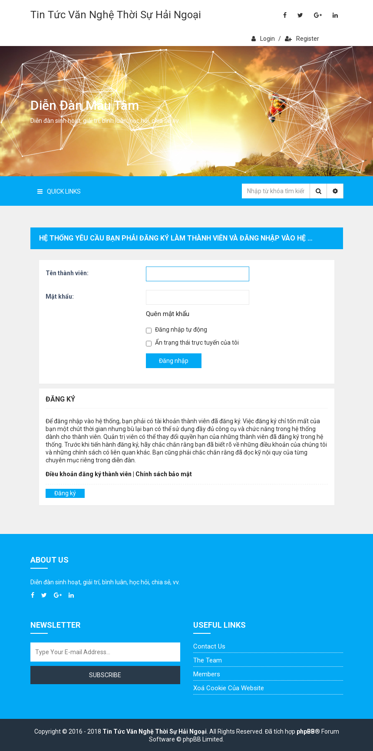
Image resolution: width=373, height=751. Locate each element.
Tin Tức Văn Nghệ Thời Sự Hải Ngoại (115, 15)
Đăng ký (65, 493)
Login (263, 38)
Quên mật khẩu (167, 314)
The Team (207, 660)
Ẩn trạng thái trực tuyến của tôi (192, 342)
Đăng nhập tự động (176, 329)
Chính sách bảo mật (163, 474)
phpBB (306, 731)
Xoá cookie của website (228, 688)
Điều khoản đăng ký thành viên (89, 474)
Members (206, 674)
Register (302, 38)
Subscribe (105, 675)
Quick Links (59, 191)
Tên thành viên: (67, 273)
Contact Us (209, 646)
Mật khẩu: (60, 296)
